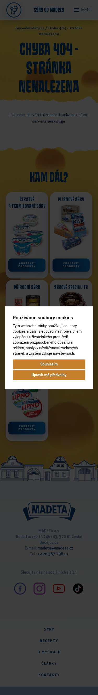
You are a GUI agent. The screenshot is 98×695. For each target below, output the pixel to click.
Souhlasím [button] (49, 364)
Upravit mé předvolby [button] (49, 375)
